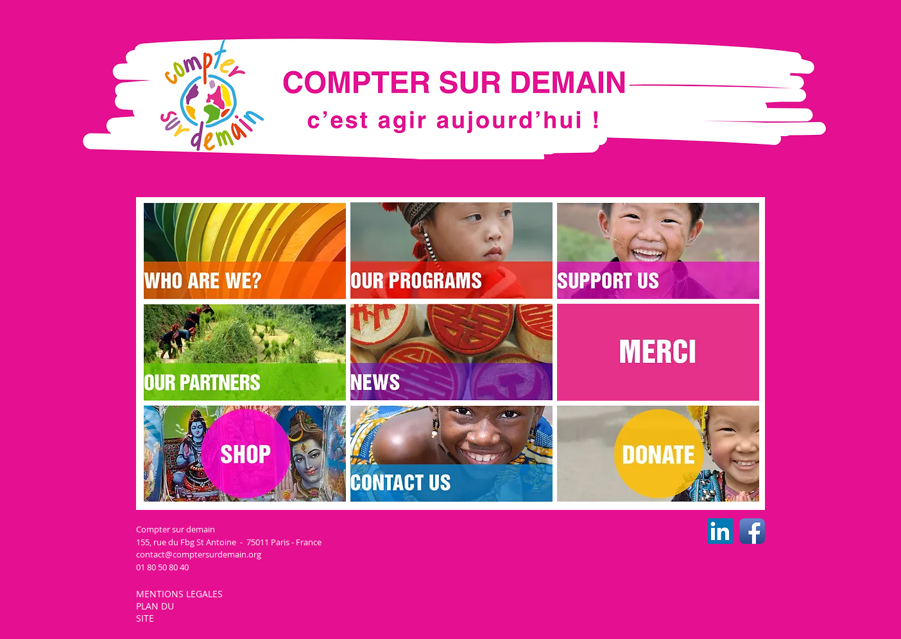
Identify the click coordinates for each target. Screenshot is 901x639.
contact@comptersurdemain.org (198, 554)
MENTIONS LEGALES (180, 594)
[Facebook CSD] (752, 531)
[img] (658, 352)
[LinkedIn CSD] (720, 531)
